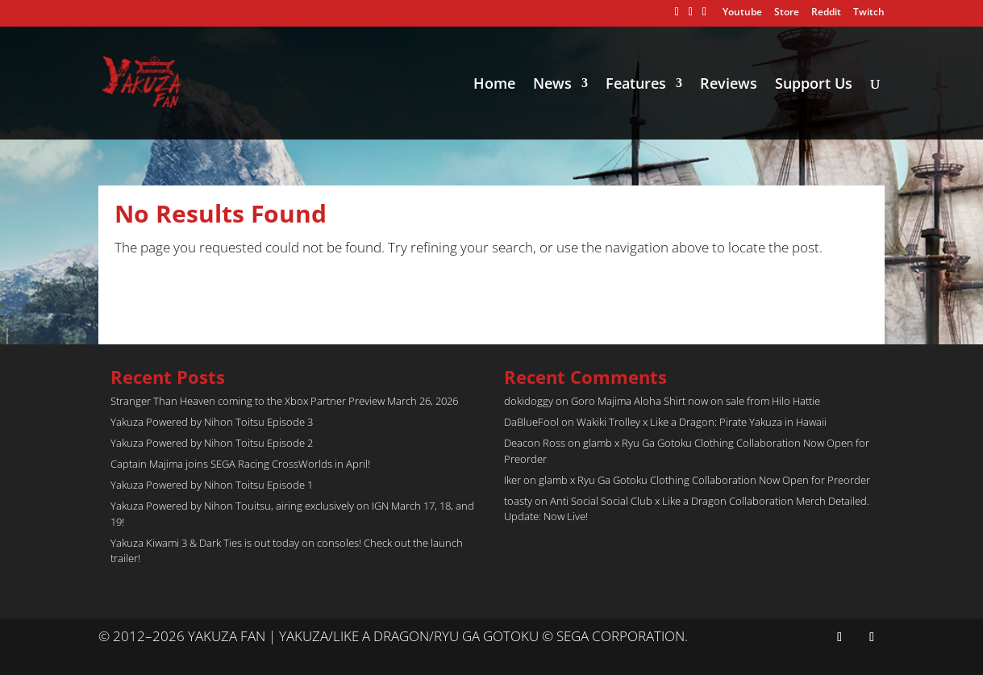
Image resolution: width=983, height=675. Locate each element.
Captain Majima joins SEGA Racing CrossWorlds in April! (240, 463)
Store (786, 13)
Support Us (813, 85)
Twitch (869, 13)
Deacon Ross (534, 442)
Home (494, 85)
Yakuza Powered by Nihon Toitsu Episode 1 (211, 484)
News (552, 85)
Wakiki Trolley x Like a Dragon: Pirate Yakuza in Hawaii (702, 422)
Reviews (728, 85)
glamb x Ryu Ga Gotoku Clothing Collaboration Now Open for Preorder (704, 480)
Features (636, 85)
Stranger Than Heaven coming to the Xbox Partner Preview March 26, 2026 (284, 401)
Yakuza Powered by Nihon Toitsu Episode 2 (211, 442)
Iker (512, 480)
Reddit (826, 13)
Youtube (742, 13)
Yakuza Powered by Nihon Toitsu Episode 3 (211, 422)
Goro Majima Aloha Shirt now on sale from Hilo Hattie (695, 401)
